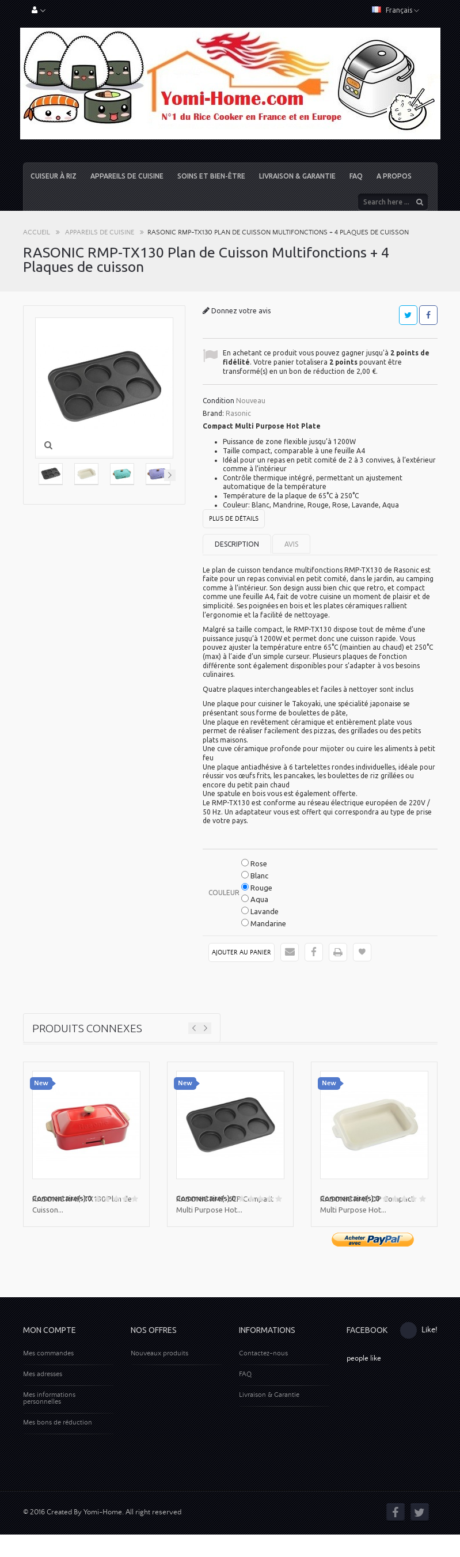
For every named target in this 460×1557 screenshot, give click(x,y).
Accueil (36, 232)
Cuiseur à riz (54, 176)
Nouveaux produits (159, 1353)
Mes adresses (42, 1374)
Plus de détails (233, 519)
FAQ (356, 176)
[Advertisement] (230, 1461)
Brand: (213, 413)
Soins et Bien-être (211, 176)
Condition (218, 400)
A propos (394, 176)
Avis (291, 544)
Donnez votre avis (240, 311)
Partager (428, 315)
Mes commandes (48, 1353)
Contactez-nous (263, 1353)
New (41, 1083)
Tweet (408, 315)
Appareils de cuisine (127, 176)
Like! (419, 1330)
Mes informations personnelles (49, 1398)
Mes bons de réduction (57, 1422)
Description (237, 544)
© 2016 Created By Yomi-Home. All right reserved (102, 1535)
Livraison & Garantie (297, 176)
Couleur (224, 892)
